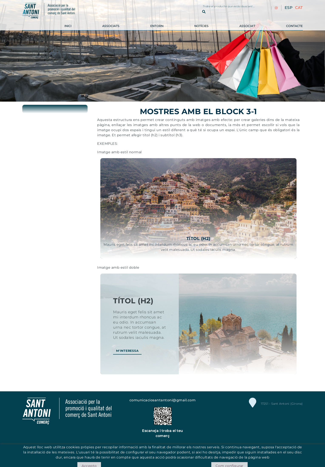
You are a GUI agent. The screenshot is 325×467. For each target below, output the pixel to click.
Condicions (187, 455)
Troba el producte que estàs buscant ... (229, 6)
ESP (288, 7)
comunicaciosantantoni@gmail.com (162, 400)
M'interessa (127, 351)
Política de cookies (144, 455)
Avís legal (168, 455)
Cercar (204, 11)
